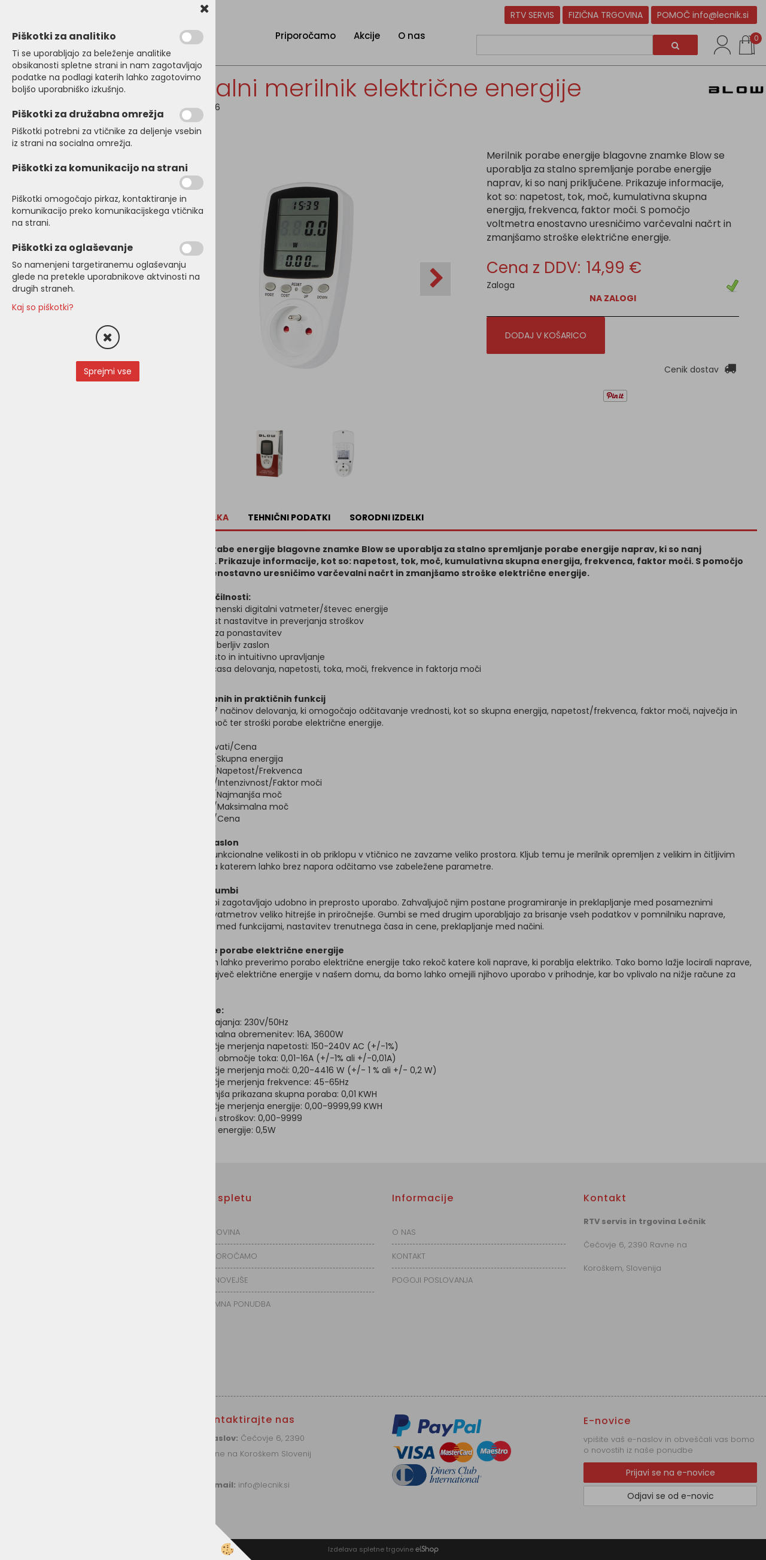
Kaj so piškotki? (43, 307)
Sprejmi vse (108, 371)
